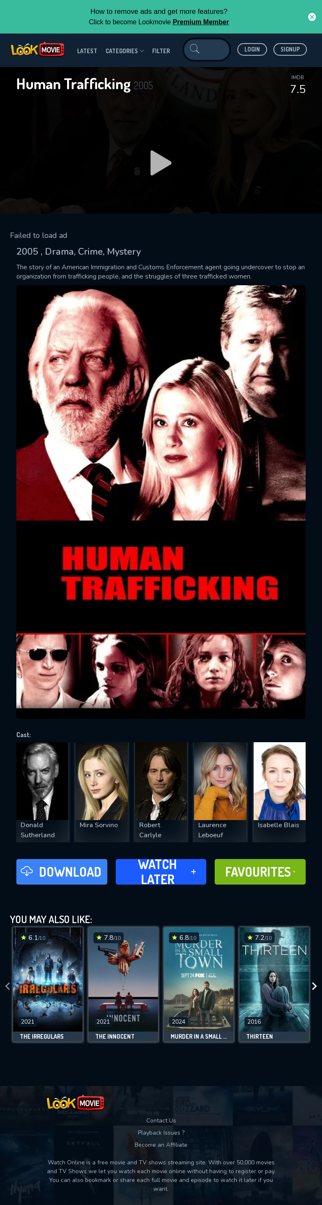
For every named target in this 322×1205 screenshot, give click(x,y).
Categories (125, 51)
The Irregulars (42, 1037)
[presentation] (7, 986)
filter (161, 50)
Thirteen (259, 1037)
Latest (87, 50)
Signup (290, 49)
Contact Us (161, 1121)
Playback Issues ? (161, 1133)
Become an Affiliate (161, 1145)
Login (252, 49)
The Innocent (115, 1037)
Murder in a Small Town (199, 1037)
